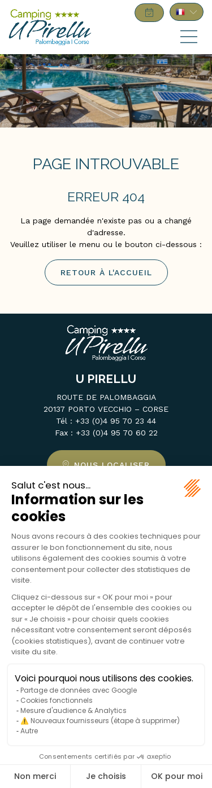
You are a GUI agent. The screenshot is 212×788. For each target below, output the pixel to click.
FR (187, 12)
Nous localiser (112, 464)
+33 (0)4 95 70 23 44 (115, 420)
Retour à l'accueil (106, 272)
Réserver (149, 12)
